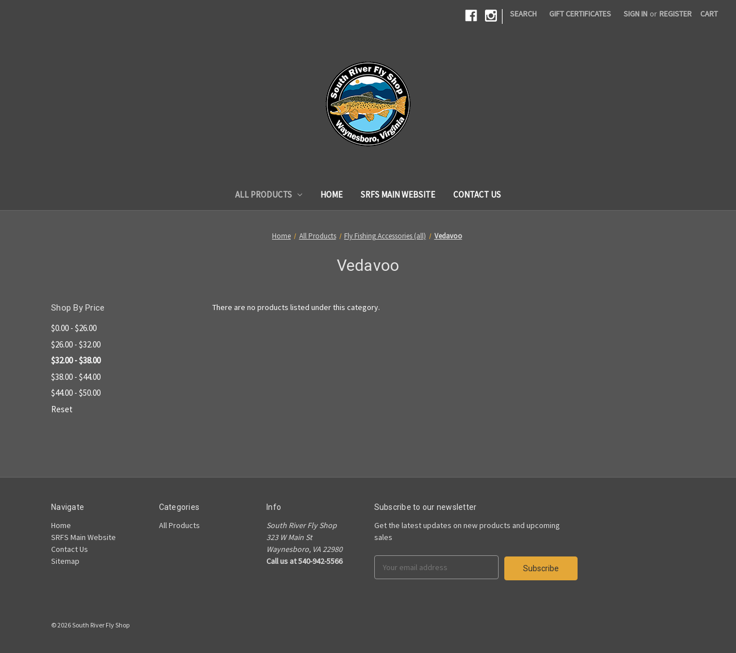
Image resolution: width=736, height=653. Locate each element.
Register (675, 14)
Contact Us (477, 194)
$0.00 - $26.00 (74, 328)
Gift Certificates (580, 14)
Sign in (635, 14)
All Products (269, 194)
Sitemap (65, 561)
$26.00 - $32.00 (76, 344)
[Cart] (709, 14)
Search (523, 14)
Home (331, 194)
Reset (62, 409)
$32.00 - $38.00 (76, 360)
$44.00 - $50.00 (76, 392)
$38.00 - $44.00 (76, 376)
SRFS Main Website (398, 194)
